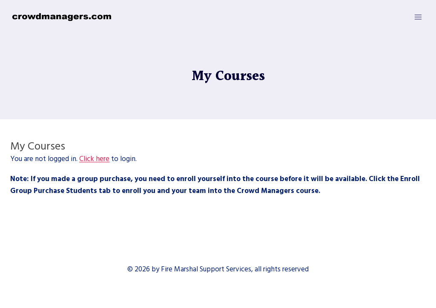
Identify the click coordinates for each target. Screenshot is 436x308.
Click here (94, 159)
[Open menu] (418, 16)
